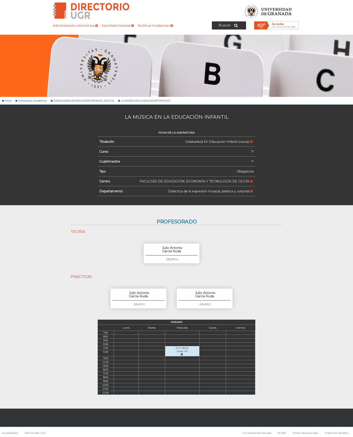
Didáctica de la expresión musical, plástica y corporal (210, 191)
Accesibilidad (10, 433)
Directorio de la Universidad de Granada (91, 10)
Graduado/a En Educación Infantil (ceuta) (219, 142)
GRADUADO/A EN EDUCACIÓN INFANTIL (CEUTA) (84, 100)
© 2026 (282, 433)
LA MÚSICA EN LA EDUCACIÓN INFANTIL (146, 100)
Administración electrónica (75, 26)
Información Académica (32, 100)
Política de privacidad (305, 433)
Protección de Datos (336, 433)
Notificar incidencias (155, 26)
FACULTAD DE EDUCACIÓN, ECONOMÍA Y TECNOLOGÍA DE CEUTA (196, 181)
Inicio (8, 100)
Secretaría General (118, 26)
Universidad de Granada (268, 10)
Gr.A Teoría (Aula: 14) (182, 351)
